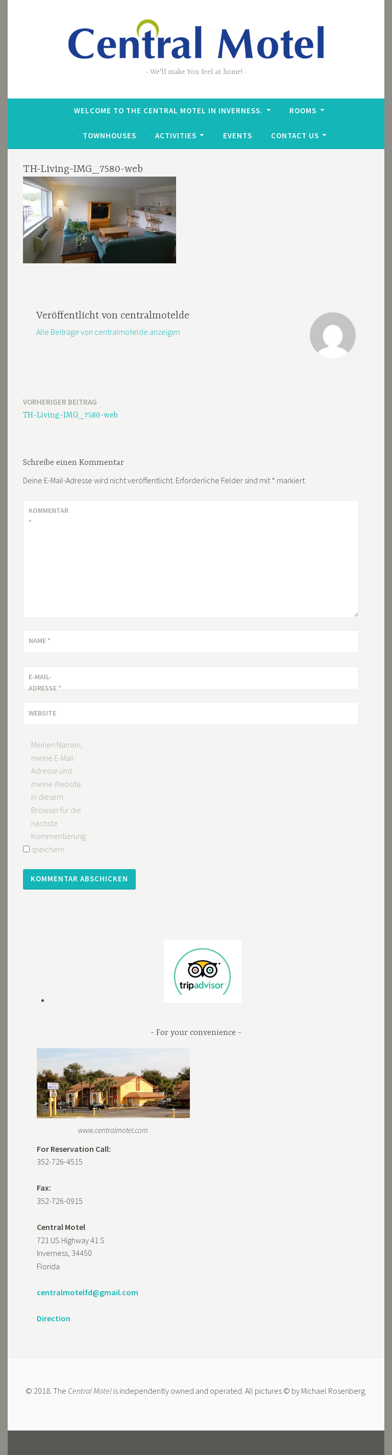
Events (237, 135)
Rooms (302, 110)
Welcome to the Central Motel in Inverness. (168, 110)
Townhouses (109, 135)
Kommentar (48, 516)
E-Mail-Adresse (45, 682)
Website (42, 713)
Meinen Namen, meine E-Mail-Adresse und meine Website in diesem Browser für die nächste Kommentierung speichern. (58, 796)
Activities (176, 135)
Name (40, 640)
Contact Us (295, 135)
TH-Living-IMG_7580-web (70, 408)
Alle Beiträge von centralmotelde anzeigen (108, 332)
